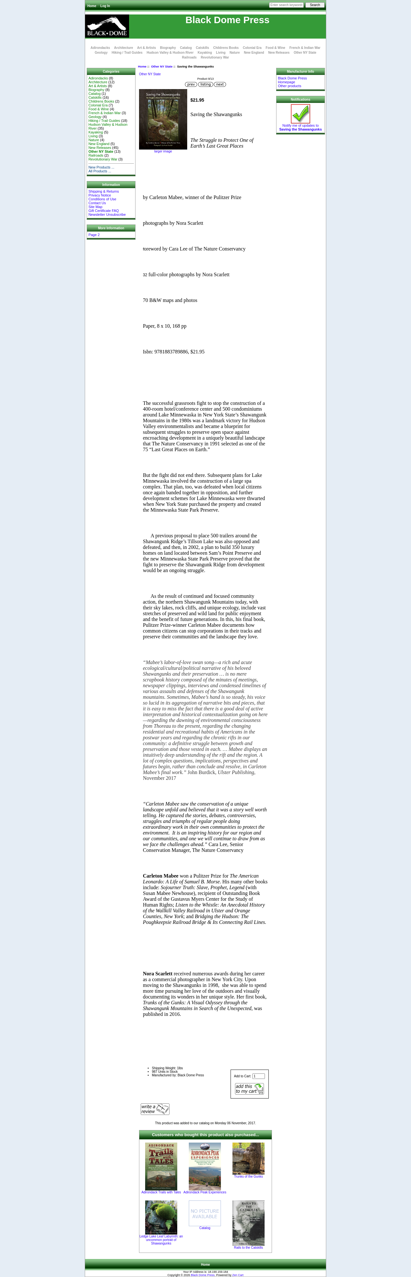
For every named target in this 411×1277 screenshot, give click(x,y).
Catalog (186, 48)
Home (91, 6)
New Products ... (101, 167)
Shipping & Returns (103, 191)
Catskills (202, 48)
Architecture (123, 48)
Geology (101, 52)
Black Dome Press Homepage (292, 80)
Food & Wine (275, 48)
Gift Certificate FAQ (103, 211)
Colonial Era (252, 48)
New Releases (279, 52)
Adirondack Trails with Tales (161, 1192)
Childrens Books (226, 48)
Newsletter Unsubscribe (107, 214)
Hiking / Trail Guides (127, 52)
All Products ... (99, 171)
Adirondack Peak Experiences (204, 1192)
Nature (235, 52)
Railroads (189, 57)
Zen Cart (237, 1275)
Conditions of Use (102, 199)
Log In (105, 6)
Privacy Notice (99, 195)
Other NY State (161, 66)
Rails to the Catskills (248, 1247)
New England (254, 52)
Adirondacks (100, 48)
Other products (289, 86)
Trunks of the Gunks (248, 1176)
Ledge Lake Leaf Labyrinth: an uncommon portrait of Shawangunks (161, 1240)
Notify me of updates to (300, 125)
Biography (168, 48)
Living (220, 52)
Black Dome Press (202, 1275)
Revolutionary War (215, 57)
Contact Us (97, 203)
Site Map (95, 207)
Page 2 (94, 235)
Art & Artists (146, 48)
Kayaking (205, 52)
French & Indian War (304, 48)
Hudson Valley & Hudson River (170, 52)
